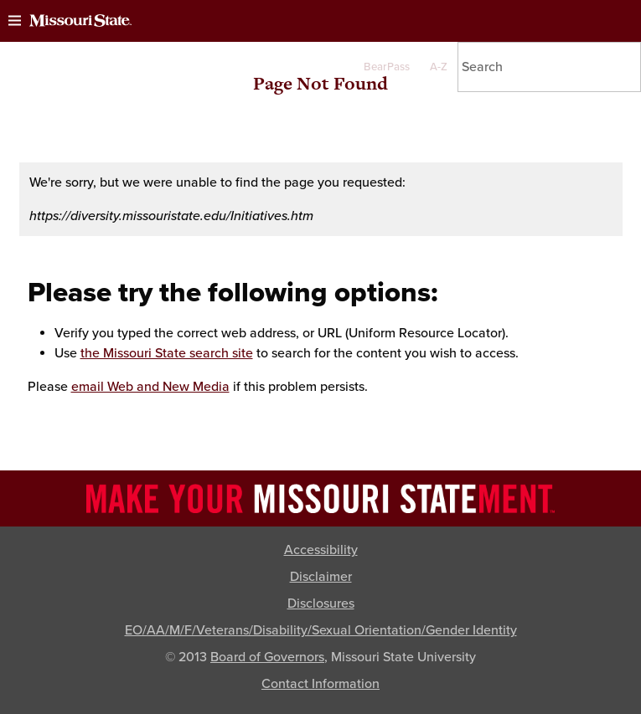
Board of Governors (267, 657)
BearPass (387, 67)
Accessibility (321, 550)
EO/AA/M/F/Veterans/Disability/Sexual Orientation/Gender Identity (321, 630)
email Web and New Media (150, 386)
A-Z (438, 67)
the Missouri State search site (166, 353)
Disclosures (320, 603)
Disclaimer (321, 576)
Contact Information (320, 683)
